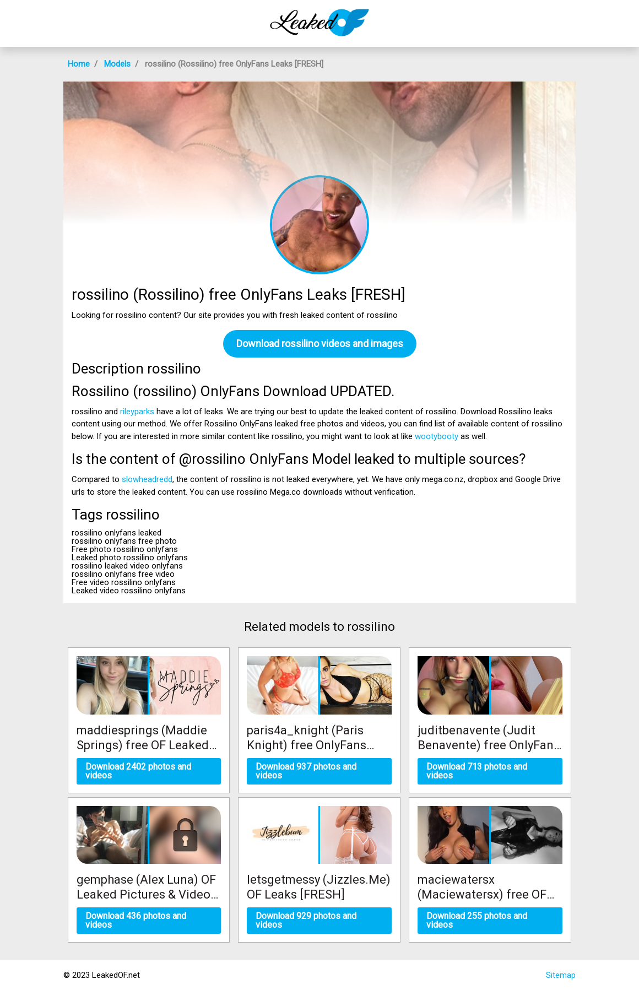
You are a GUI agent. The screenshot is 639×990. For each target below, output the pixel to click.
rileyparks (137, 411)
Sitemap (561, 975)
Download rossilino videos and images (319, 343)
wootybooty (436, 436)
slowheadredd (147, 479)
